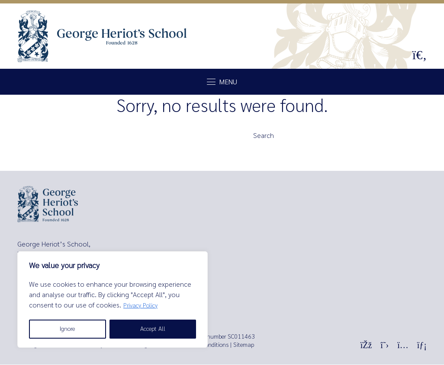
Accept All (152, 328)
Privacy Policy (140, 305)
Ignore (67, 328)
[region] (112, 299)
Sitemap (243, 345)
